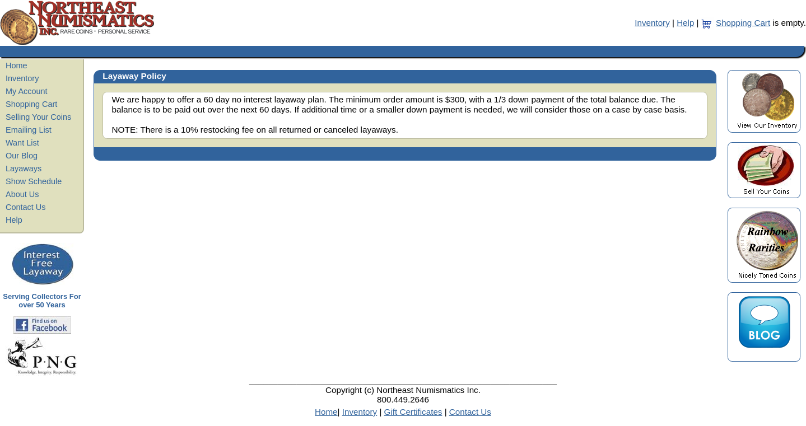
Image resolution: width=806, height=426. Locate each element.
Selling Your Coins (38, 117)
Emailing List (29, 129)
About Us (22, 194)
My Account (27, 91)
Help (685, 22)
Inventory (652, 22)
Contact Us (25, 207)
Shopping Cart (743, 22)
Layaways (23, 168)
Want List (22, 142)
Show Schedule (34, 181)
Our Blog (22, 155)
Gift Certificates (413, 411)
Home (16, 65)
